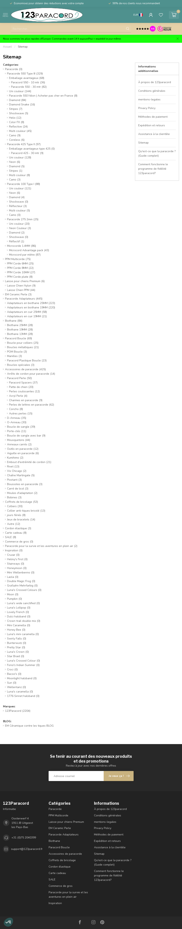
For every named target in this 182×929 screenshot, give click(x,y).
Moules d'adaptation (22, 493)
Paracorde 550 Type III (25, 73)
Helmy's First (17, 559)
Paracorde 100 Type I (23, 184)
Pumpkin (14, 599)
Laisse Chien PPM (21, 290)
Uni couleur (20, 91)
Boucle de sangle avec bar (26, 435)
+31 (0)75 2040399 (23, 837)
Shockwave (18, 113)
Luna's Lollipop (18, 608)
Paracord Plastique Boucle (27, 360)
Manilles (14, 356)
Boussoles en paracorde (24, 484)
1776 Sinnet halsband (23, 696)
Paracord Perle (19, 378)
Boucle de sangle (21, 427)
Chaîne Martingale (21, 475)
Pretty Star (16, 647)
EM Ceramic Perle (18, 294)
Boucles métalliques (23, 347)
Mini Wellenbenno (20, 572)
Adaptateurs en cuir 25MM (27, 312)
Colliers (14, 506)
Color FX (16, 122)
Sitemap (23, 47)
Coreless (17, 140)
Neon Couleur (20, 228)
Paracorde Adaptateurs (23, 299)
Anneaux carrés (19, 444)
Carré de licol (17, 489)
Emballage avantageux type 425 (32, 149)
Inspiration (13, 550)
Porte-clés (16, 431)
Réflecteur (18, 206)
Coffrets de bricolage (21, 502)
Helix (15, 118)
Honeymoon (17, 568)
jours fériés (16, 515)
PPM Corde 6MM (20, 263)
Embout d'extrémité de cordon (29, 462)
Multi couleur (20, 131)
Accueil (7, 47)
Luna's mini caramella (23, 634)
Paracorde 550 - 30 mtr (29, 87)
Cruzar (13, 555)
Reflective (18, 126)
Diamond (17, 100)
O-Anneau (16, 422)
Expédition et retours (151, 125)
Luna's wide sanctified (23, 603)
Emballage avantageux (26, 78)
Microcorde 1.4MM (21, 246)
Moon (12, 594)
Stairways (15, 564)
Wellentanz (16, 687)
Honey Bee (16, 630)
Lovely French (18, 612)
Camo (14, 135)
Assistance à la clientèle (154, 134)
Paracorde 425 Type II (24, 144)
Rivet (13, 466)
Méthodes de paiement (153, 117)
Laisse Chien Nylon (21, 286)
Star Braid (15, 656)
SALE (10, 537)
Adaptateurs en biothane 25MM (31, 303)
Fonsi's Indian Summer (23, 665)
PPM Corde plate (20, 277)
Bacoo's (14, 674)
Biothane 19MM (20, 329)
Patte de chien (21, 387)
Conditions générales (151, 91)
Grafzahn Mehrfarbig (22, 585)
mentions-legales (149, 99)
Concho (16, 409)
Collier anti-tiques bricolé (26, 511)
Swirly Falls (16, 638)
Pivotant (14, 480)
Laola (12, 577)
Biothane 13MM (20, 334)
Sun (11, 683)
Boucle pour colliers (22, 343)
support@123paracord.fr (27, 849)
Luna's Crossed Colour (23, 661)
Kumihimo (15, 458)
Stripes (15, 109)
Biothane (13, 321)
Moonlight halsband (22, 678)
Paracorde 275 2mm (22, 219)
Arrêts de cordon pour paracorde (31, 374)
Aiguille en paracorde (23, 453)
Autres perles (20, 413)
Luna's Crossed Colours (24, 590)
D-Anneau (16, 418)
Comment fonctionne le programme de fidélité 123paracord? (153, 168)
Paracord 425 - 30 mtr (27, 153)
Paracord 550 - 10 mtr (28, 82)
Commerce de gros (19, 542)
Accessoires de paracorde (25, 369)
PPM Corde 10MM (21, 272)
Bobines (14, 497)
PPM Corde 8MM (20, 268)
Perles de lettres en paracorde (31, 405)
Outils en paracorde (22, 449)
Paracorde (13, 69)
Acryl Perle (18, 396)
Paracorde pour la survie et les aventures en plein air (41, 546)
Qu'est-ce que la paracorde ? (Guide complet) (157, 153)
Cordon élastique (18, 528)
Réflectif (16, 241)
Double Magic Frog (21, 581)
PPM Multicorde (18, 259)
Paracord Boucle (18, 338)
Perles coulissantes (24, 391)
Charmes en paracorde (25, 400)
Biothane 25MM (20, 325)
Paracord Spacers (23, 382)
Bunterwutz (16, 643)
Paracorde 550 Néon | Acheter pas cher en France (43, 96)
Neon (14, 162)
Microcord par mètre (25, 255)
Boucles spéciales (20, 365)
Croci (12, 669)
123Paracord (17, 711)
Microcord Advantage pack (29, 250)
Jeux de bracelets (21, 519)
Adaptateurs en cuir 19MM (27, 316)
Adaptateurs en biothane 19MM (31, 307)
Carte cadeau (16, 533)
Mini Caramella (18, 625)
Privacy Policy (146, 108)
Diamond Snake (22, 104)
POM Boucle (17, 352)
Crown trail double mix (23, 621)
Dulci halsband (18, 616)
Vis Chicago (16, 471)
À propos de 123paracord (154, 82)
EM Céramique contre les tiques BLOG (29, 726)
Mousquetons (18, 440)
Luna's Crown (18, 652)
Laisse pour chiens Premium (25, 281)
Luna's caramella (20, 691)
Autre (13, 524)
